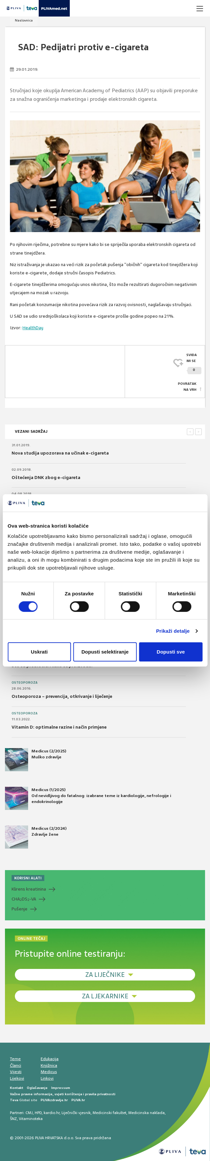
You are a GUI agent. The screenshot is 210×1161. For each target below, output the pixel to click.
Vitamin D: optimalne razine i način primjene (59, 727)
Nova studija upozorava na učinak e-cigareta (60, 453)
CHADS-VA (24, 899)
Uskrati (39, 652)
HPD (38, 1112)
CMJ (29, 1112)
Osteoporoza (24, 683)
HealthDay (32, 328)
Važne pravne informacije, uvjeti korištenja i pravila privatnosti (62, 1094)
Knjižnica (49, 1065)
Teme (15, 1058)
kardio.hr (52, 1112)
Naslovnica (24, 20)
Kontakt (16, 1088)
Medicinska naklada (146, 1112)
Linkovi (47, 1078)
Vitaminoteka (31, 1118)
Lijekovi (17, 1078)
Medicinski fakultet (109, 1112)
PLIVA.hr (78, 1100)
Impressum (60, 1088)
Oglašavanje (37, 1088)
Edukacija (50, 1058)
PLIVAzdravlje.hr (54, 1100)
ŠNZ (13, 1118)
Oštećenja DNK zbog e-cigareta (46, 477)
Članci (15, 1065)
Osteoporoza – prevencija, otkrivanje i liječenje (62, 696)
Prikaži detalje (173, 631)
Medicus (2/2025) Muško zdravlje (35, 759)
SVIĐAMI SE (194, 363)
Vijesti (15, 1071)
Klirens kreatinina (29, 889)
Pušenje (19, 909)
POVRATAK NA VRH (187, 386)
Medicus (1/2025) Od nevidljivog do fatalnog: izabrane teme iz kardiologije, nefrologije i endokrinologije (88, 798)
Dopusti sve (171, 652)
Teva (14, 1100)
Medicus (49, 1071)
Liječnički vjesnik (76, 1112)
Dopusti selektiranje (105, 652)
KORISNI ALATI (28, 878)
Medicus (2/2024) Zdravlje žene (35, 837)
